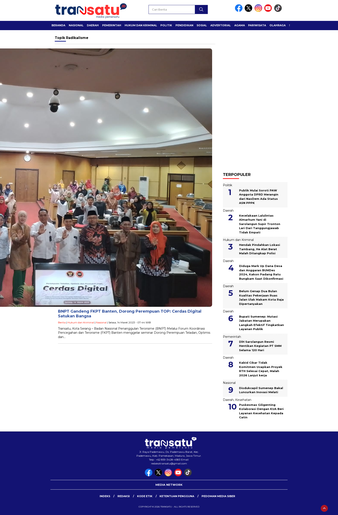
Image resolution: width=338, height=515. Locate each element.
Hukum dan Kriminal (141, 25)
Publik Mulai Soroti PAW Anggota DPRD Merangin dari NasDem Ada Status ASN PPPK (258, 197)
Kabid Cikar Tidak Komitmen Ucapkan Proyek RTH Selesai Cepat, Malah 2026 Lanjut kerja (260, 369)
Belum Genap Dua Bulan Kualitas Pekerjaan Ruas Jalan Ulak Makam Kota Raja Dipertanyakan (261, 297)
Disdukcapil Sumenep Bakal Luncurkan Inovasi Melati (261, 390)
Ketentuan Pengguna (177, 496)
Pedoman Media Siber (218, 496)
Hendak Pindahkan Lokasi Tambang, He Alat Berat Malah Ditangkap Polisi (259, 249)
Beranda (58, 25)
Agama (239, 25)
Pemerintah (111, 25)
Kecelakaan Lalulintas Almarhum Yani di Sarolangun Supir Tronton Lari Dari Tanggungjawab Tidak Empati (259, 224)
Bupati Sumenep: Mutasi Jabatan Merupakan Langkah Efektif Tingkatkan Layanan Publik (261, 323)
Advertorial (220, 25)
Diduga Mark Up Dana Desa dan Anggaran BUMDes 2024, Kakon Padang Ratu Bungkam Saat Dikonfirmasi (261, 272)
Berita (62, 322)
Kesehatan (243, 400)
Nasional (76, 25)
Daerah (93, 25)
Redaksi (123, 496)
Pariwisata (257, 25)
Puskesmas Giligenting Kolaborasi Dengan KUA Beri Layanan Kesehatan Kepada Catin (261, 411)
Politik (166, 25)
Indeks (105, 496)
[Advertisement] (255, 99)
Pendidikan (184, 25)
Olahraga (277, 25)
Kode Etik (144, 496)
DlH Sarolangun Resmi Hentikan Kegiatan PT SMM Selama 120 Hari (260, 346)
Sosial (202, 25)
